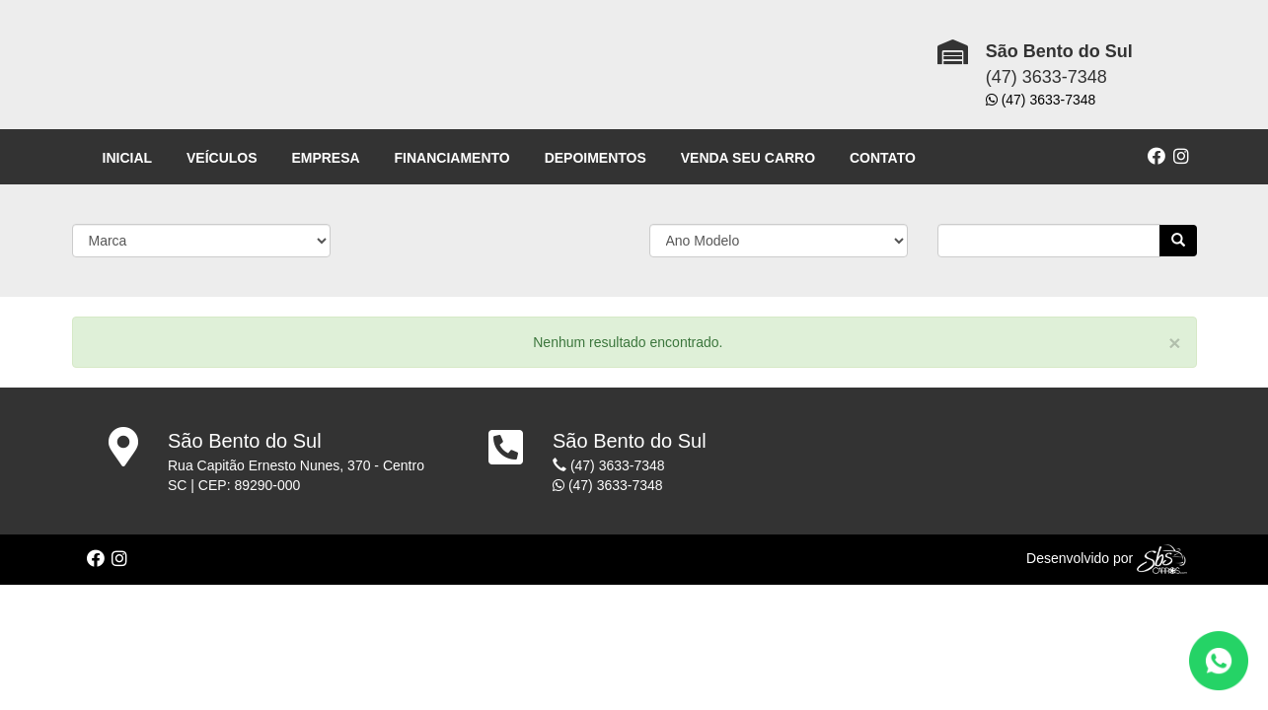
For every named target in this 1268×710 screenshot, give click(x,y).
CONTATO (883, 158)
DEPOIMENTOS (595, 158)
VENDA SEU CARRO (748, 158)
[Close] (1174, 342)
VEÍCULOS (222, 158)
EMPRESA (325, 158)
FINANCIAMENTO (452, 158)
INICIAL (128, 158)
